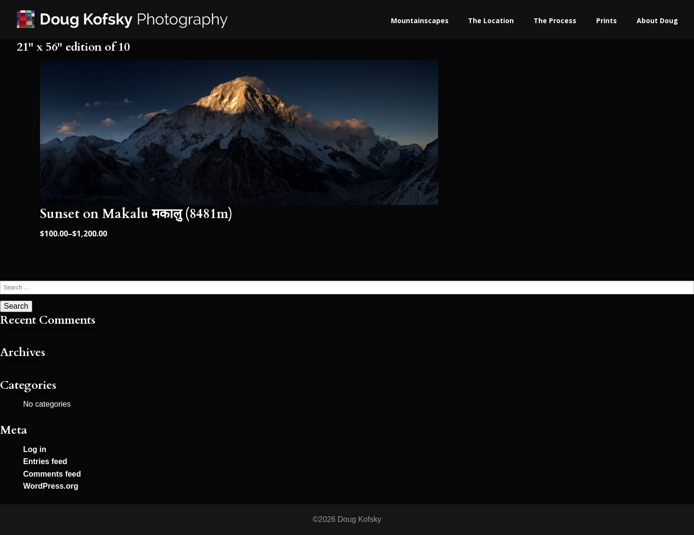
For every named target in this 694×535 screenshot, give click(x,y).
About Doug (657, 20)
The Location (491, 20)
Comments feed (52, 474)
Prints (606, 20)
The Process (555, 20)
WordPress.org (50, 486)
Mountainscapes (420, 20)
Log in (34, 449)
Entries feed (45, 461)
